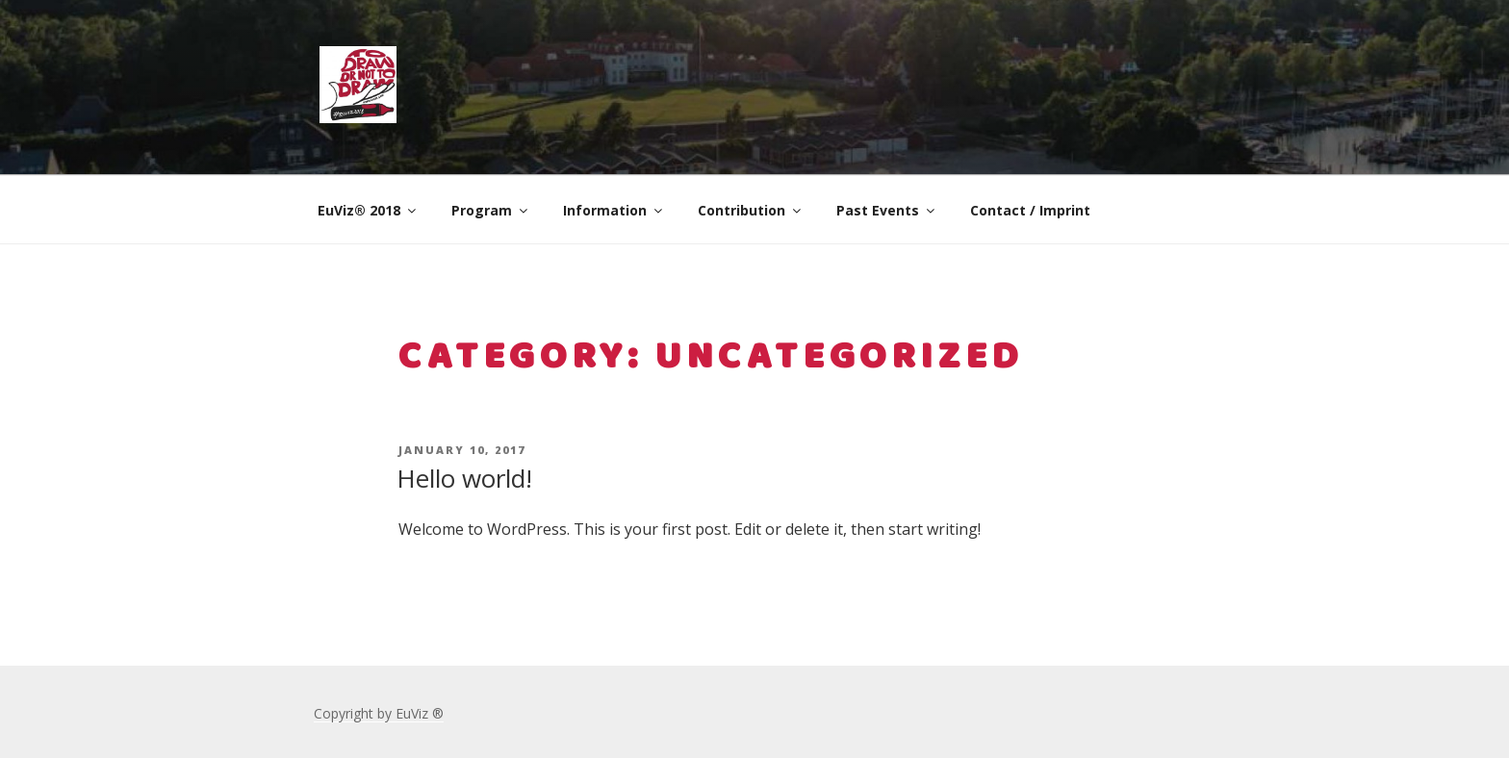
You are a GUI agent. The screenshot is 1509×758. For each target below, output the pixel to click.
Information (614, 210)
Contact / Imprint (1030, 210)
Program (490, 210)
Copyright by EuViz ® (379, 713)
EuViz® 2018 (368, 210)
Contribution (751, 210)
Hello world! (464, 478)
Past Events (886, 210)
